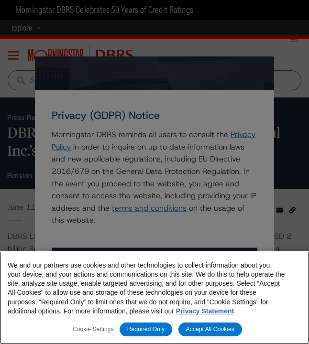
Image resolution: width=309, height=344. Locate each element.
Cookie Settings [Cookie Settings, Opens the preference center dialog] (93, 329)
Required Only (146, 329)
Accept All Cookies (210, 329)
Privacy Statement (205, 311)
